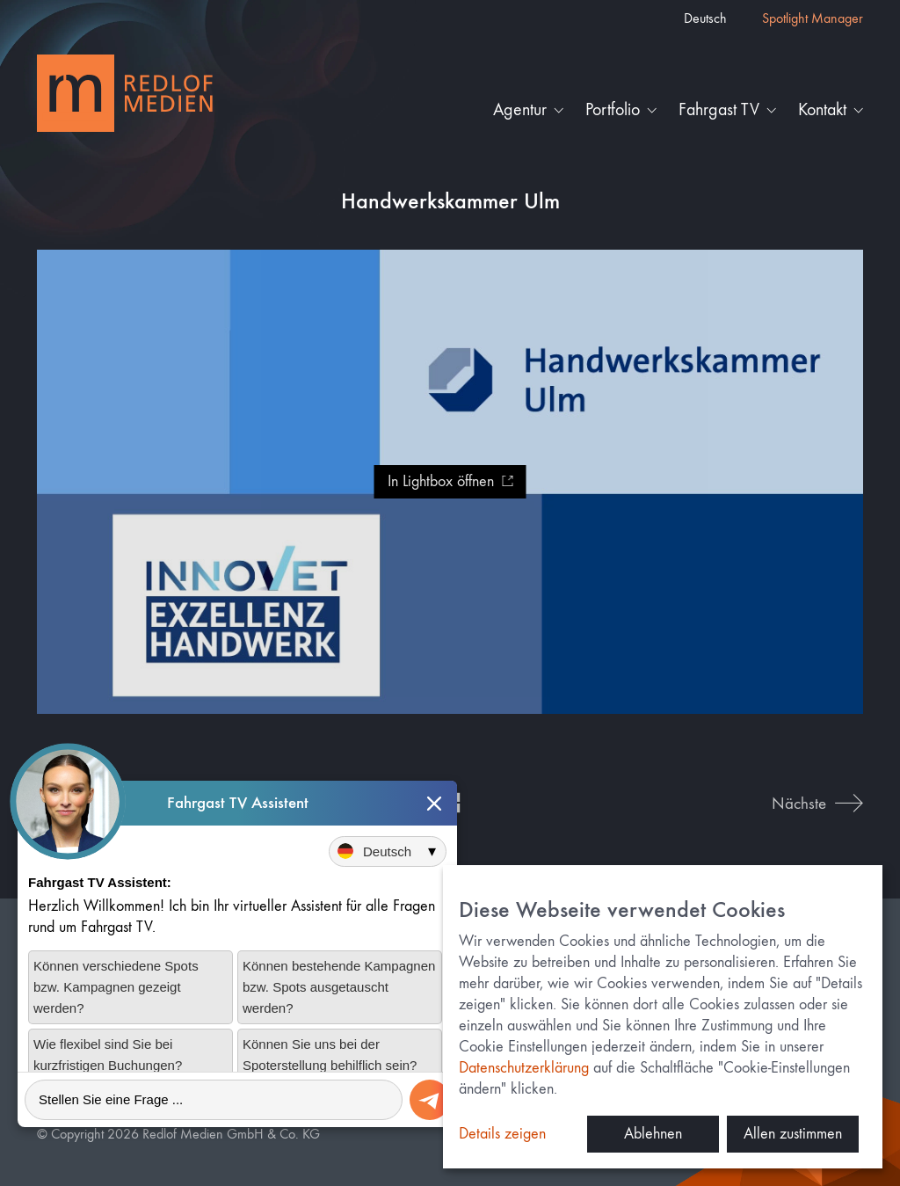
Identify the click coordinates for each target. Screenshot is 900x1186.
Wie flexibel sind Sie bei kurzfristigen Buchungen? (107, 1055)
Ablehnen (653, 1133)
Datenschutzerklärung (524, 1068)
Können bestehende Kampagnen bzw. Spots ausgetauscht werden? (339, 986)
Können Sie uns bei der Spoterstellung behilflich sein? (330, 1055)
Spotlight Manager (812, 18)
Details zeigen (502, 1133)
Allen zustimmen (793, 1133)
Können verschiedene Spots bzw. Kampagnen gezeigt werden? (116, 986)
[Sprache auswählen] (387, 851)
